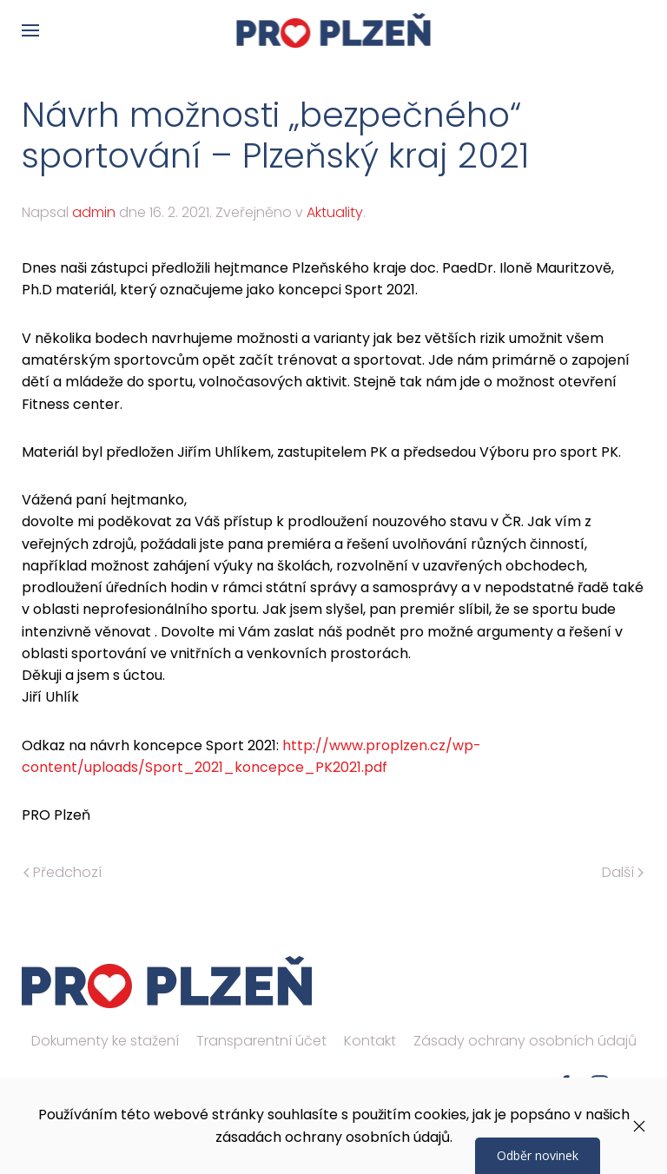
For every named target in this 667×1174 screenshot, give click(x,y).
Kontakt (370, 1041)
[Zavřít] (639, 1126)
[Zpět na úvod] (334, 30)
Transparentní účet (261, 1041)
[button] (30, 30)
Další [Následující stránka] (623, 872)
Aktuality (335, 212)
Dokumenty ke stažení (105, 1041)
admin (94, 212)
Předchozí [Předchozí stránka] (62, 872)
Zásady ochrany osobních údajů (525, 1041)
